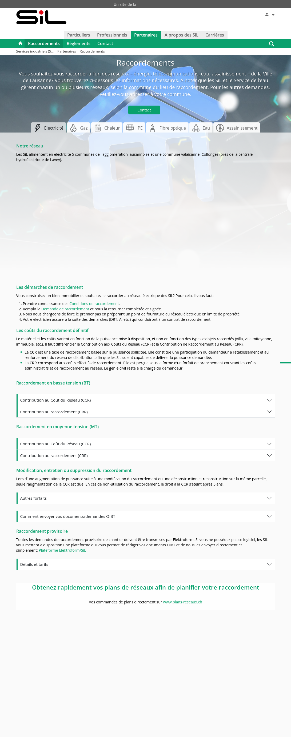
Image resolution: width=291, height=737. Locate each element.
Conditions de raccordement (94, 303)
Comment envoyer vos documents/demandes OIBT (67, 516)
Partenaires (146, 35)
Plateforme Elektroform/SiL (62, 550)
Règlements (78, 43)
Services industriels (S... (35, 51)
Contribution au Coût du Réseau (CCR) (55, 400)
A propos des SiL (181, 35)
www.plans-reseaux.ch (182, 601)
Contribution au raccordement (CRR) (54, 411)
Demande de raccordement (65, 308)
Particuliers (78, 35)
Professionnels (112, 35)
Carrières (214, 35)
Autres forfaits (33, 498)
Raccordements (44, 43)
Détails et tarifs (34, 564)
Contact (105, 43)
